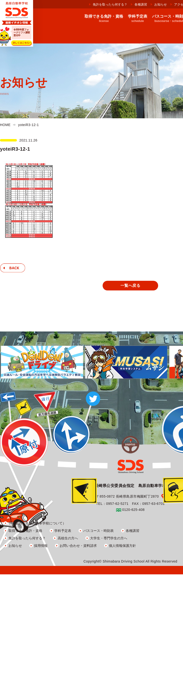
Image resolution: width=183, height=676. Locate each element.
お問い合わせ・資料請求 (78, 545)
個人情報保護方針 (122, 545)
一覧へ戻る (130, 285)
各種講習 (140, 4)
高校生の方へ (68, 538)
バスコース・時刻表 (98, 530)
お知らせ (160, 4)
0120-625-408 (133, 509)
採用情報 (41, 545)
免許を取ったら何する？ (110, 4)
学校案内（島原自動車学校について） (37, 523)
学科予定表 (62, 530)
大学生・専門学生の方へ (108, 538)
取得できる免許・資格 (25, 530)
